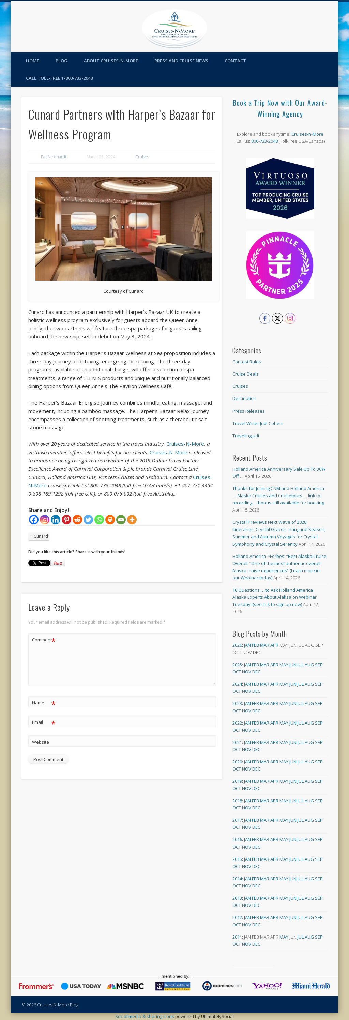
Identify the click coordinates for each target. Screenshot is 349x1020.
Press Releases (248, 411)
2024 (237, 684)
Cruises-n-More (307, 134)
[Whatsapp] (99, 519)
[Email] (121, 519)
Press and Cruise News (181, 61)
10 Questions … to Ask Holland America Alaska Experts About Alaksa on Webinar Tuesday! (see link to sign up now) (274, 597)
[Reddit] (77, 519)
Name (44, 703)
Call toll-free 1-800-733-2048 (59, 78)
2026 (237, 645)
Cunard (41, 536)
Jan (247, 645)
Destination (244, 398)
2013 (237, 898)
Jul (301, 664)
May (283, 664)
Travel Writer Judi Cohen (257, 423)
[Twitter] (88, 519)
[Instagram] (44, 519)
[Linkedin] (55, 519)
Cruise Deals (245, 374)
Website (40, 742)
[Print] (110, 519)
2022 (237, 723)
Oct (236, 672)
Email (44, 722)
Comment (44, 640)
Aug (309, 664)
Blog (61, 61)
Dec (256, 672)
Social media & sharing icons (145, 1016)
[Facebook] (34, 519)
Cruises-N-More (185, 443)
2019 (237, 781)
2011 (237, 937)
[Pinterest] (66, 519)
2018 (237, 800)
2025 (237, 664)
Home (32, 61)
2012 (237, 917)
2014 (237, 879)
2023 (237, 703)
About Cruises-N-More (111, 61)
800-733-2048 (264, 141)
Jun (293, 664)
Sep (319, 664)
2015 (237, 859)
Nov (246, 672)
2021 (237, 742)
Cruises (142, 157)
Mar (264, 645)
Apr (274, 645)
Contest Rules (246, 362)
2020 (237, 762)
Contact (235, 61)
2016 (237, 839)
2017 (237, 820)
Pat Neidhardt (53, 157)
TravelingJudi (245, 435)
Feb (255, 645)
